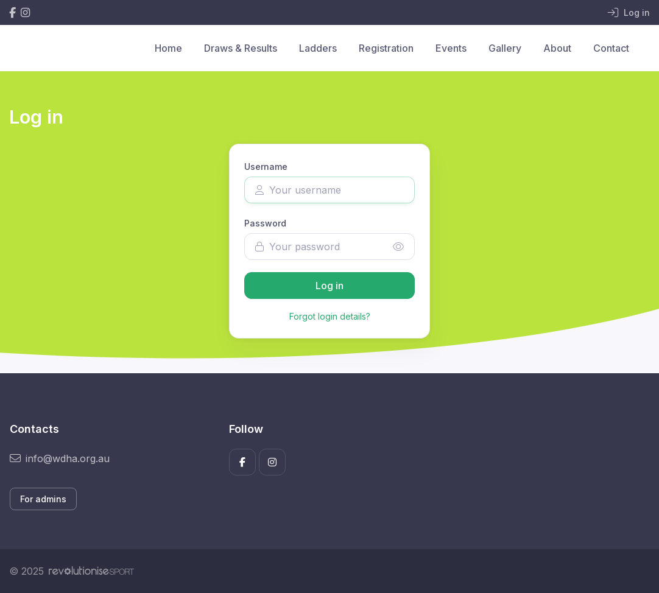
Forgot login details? (329, 316)
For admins (43, 499)
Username (265, 166)
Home (168, 48)
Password (265, 223)
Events (451, 48)
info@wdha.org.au (60, 458)
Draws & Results (240, 48)
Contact (611, 48)
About (557, 48)
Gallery (504, 48)
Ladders (318, 48)
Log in (329, 285)
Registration (386, 48)
